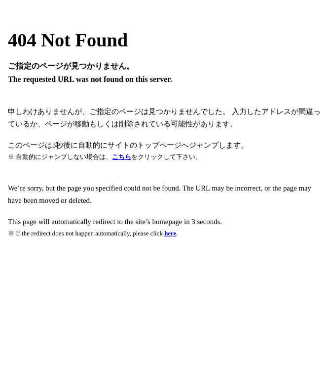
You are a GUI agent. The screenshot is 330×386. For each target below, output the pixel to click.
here (170, 233)
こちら (121, 156)
